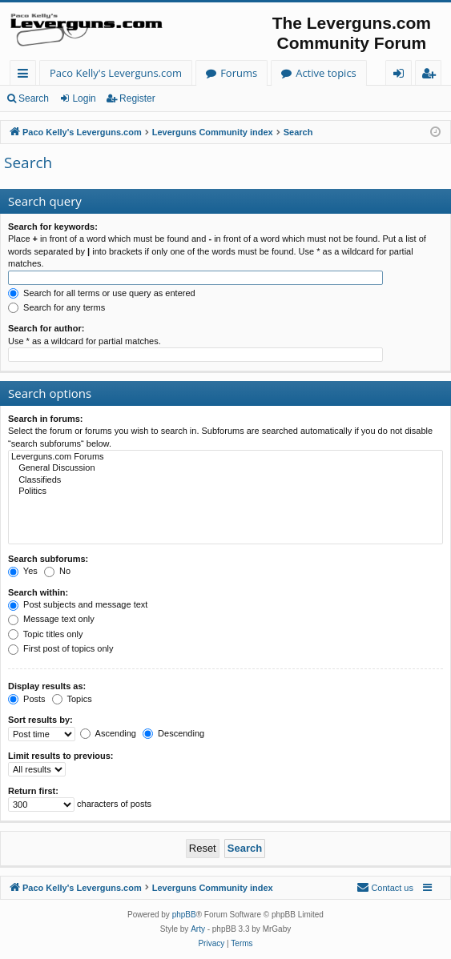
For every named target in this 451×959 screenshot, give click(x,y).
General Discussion (225, 468)
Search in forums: (45, 418)
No (57, 571)
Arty (198, 929)
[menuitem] (384, 888)
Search (33, 98)
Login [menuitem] (402, 76)
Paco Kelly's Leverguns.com (116, 73)
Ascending (108, 733)
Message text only (51, 619)
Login (83, 98)
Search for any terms (56, 307)
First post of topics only (61, 648)
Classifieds (225, 480)
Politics (225, 491)
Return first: (33, 791)
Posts (27, 699)
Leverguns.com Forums (225, 457)
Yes (23, 571)
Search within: (38, 592)
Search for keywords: (53, 226)
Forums (238, 73)
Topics (72, 699)
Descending (173, 733)
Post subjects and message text (77, 604)
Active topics (326, 73)
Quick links (26, 76)
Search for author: (46, 328)
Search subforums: (48, 559)
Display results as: (47, 686)
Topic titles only (45, 634)
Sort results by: (40, 719)
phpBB (184, 914)
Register (137, 98)
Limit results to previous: (60, 755)
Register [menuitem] (432, 76)
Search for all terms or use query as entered (101, 293)
